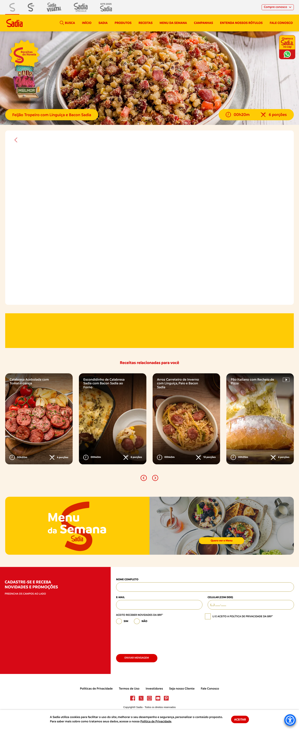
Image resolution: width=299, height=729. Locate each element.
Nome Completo (127, 579)
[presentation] (147, 637)
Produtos (123, 23)
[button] (144, 478)
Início (87, 23)
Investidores (154, 688)
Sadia (103, 23)
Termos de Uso (129, 688)
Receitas (145, 23)
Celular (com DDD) (220, 597)
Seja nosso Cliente (182, 688)
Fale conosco (281, 23)
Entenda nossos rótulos (241, 23)
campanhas (203, 23)
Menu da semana (173, 23)
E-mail (120, 597)
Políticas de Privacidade (96, 688)
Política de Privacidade (155, 721)
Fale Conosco (210, 688)
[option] (39, 419)
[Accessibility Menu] (290, 720)
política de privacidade (245, 616)
